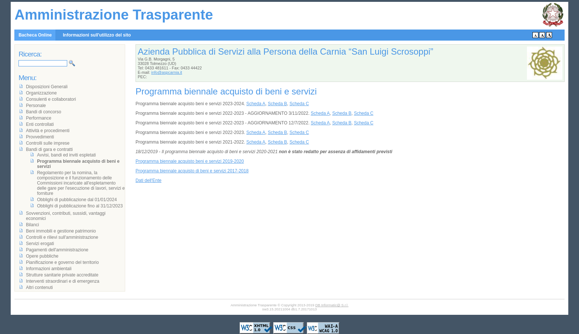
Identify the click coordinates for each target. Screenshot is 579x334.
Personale (36, 105)
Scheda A (255, 103)
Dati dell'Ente (148, 180)
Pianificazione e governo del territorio (62, 262)
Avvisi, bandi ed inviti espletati (66, 155)
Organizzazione (41, 93)
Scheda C (299, 103)
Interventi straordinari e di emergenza (62, 281)
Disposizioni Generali (47, 86)
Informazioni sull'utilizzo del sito (97, 35)
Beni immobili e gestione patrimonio (61, 231)
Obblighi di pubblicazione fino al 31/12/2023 (80, 206)
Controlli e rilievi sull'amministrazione (62, 237)
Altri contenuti (39, 287)
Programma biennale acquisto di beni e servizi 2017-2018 (192, 170)
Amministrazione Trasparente (113, 15)
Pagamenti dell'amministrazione (57, 249)
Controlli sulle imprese (47, 143)
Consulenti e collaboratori (51, 99)
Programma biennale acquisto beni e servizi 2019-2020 (190, 161)
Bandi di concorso (43, 111)
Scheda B (277, 103)
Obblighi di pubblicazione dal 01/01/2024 (77, 199)
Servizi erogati (40, 243)
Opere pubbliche (42, 256)
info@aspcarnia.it (166, 72)
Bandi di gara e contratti (49, 149)
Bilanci (32, 224)
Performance (38, 118)
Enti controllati (40, 124)
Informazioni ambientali (48, 268)
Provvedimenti (40, 137)
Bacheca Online (35, 35)
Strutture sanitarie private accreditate (62, 275)
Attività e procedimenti (47, 130)
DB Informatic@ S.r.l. (332, 305)
